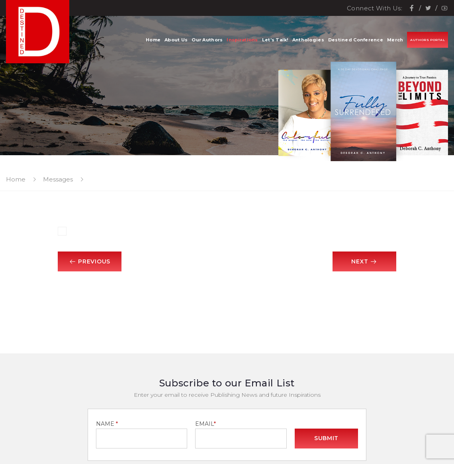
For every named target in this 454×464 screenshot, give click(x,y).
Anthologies (308, 40)
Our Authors (207, 40)
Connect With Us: (374, 8)
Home (153, 40)
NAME (107, 423)
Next (364, 261)
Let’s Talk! (275, 40)
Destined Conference (355, 40)
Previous (89, 261)
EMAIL (205, 423)
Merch (395, 40)
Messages (58, 179)
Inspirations (242, 40)
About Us (176, 40)
